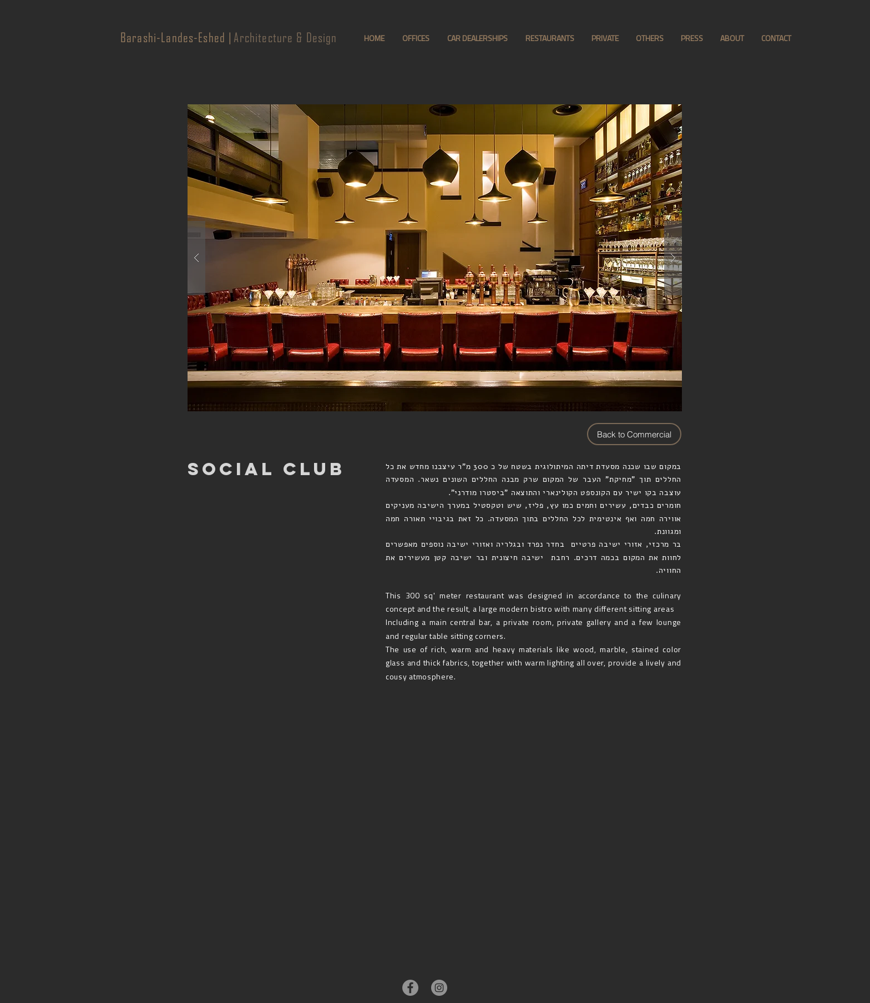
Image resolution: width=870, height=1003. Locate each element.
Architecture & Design (284, 37)
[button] (435, 257)
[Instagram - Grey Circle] (439, 988)
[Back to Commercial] (634, 434)
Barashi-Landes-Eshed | (176, 37)
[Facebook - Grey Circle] (410, 988)
